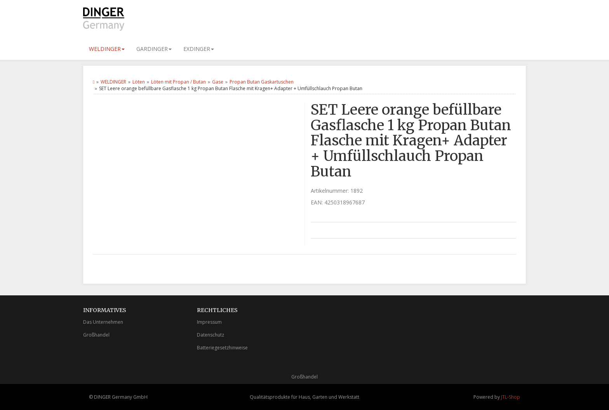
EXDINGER (198, 48)
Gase (217, 82)
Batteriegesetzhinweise (222, 347)
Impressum (209, 322)
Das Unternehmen (103, 322)
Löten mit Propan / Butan (178, 82)
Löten (138, 82)
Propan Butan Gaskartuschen (262, 82)
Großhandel (96, 334)
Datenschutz (210, 334)
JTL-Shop (510, 397)
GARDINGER (154, 48)
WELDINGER (107, 48)
